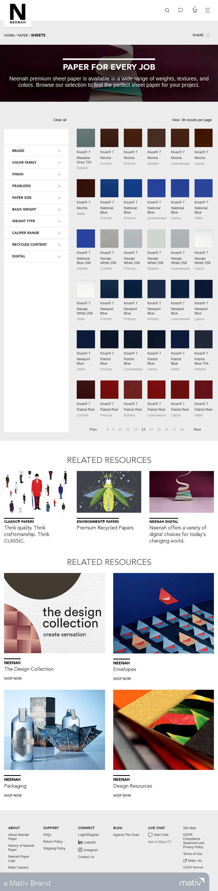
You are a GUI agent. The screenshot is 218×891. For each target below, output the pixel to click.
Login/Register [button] (88, 835)
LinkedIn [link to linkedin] (87, 842)
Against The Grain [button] (126, 835)
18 (182, 429)
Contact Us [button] (86, 857)
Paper (23, 35)
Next (197, 429)
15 (159, 429)
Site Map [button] (189, 828)
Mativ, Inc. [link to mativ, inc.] (193, 861)
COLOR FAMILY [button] (24, 162)
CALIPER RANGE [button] (25, 233)
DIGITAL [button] (18, 256)
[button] (17, 13)
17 (174, 429)
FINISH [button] (17, 174)
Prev (93, 429)
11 (128, 429)
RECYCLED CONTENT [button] (29, 245)
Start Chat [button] (158, 835)
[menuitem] (167, 10)
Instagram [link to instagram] (88, 849)
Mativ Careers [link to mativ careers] (18, 867)
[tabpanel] (109, 73)
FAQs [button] (47, 835)
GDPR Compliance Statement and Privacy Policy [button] (193, 841)
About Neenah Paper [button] (18, 837)
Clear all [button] (59, 120)
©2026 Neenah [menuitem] (193, 867)
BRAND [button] (18, 151)
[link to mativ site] (192, 882)
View (176, 120)
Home (9, 35)
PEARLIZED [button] (21, 186)
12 (135, 429)
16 (166, 429)
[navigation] (207, 10)
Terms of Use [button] (192, 854)
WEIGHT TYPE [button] (23, 221)
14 (151, 429)
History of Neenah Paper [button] (21, 848)
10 (120, 429)
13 (143, 429)
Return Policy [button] (53, 842)
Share (201, 35)
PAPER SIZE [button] (22, 198)
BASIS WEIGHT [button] (24, 209)
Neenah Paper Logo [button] (18, 859)
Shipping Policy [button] (54, 848)
